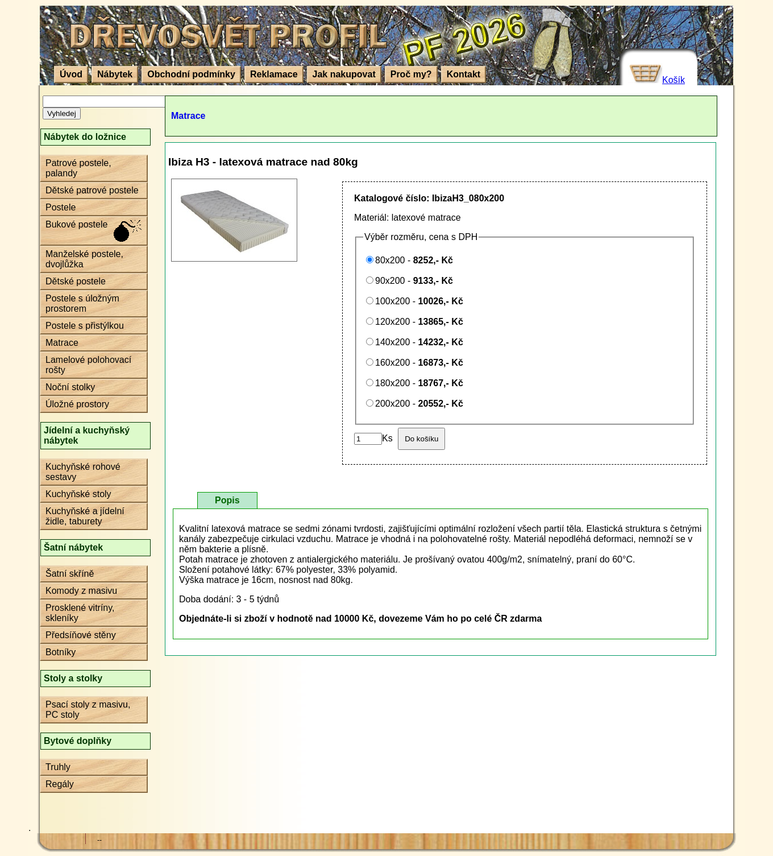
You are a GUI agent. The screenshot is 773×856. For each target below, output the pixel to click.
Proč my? (411, 74)
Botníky (60, 652)
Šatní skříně (69, 573)
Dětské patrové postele (92, 190)
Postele (60, 207)
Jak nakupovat (344, 74)
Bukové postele (76, 224)
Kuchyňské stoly (78, 494)
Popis (227, 500)
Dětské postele (75, 281)
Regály (59, 784)
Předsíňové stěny (80, 635)
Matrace (61, 343)
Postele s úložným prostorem (82, 303)
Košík (673, 80)
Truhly (57, 767)
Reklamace (274, 74)
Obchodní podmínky (191, 74)
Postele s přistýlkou (84, 325)
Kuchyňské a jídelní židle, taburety (84, 516)
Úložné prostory (77, 404)
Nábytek (114, 74)
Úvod (71, 74)
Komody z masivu (81, 591)
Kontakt (464, 74)
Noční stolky (70, 387)
